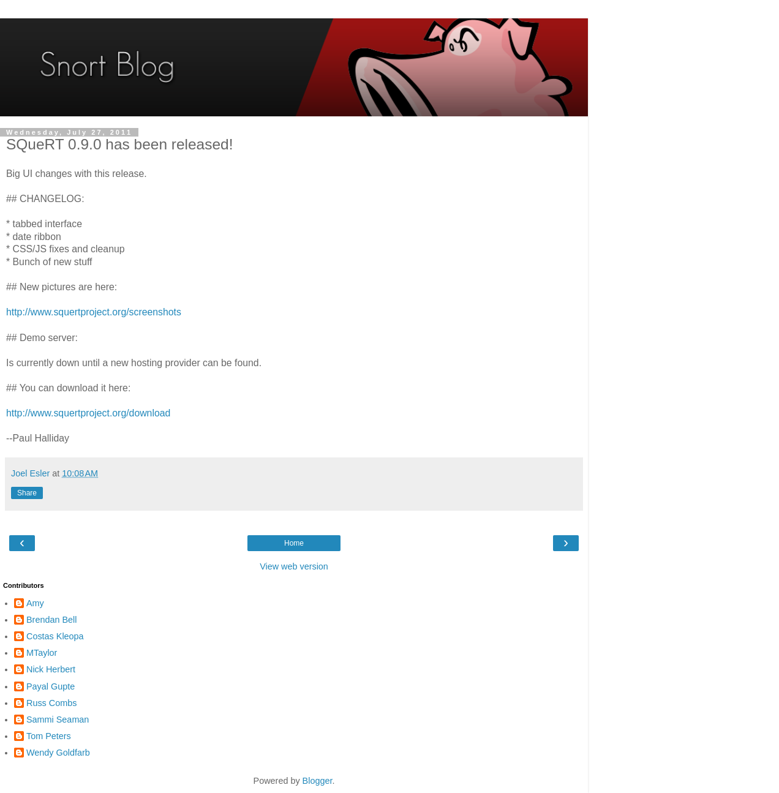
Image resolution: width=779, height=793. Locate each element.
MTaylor (41, 653)
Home (294, 543)
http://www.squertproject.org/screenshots (93, 312)
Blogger (318, 781)
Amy (35, 603)
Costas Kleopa (55, 636)
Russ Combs (51, 703)
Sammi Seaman (57, 719)
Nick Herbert (50, 669)
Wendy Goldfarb (58, 752)
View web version (294, 566)
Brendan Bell (51, 620)
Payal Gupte (50, 686)
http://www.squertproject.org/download (88, 413)
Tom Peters (48, 736)
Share (27, 493)
